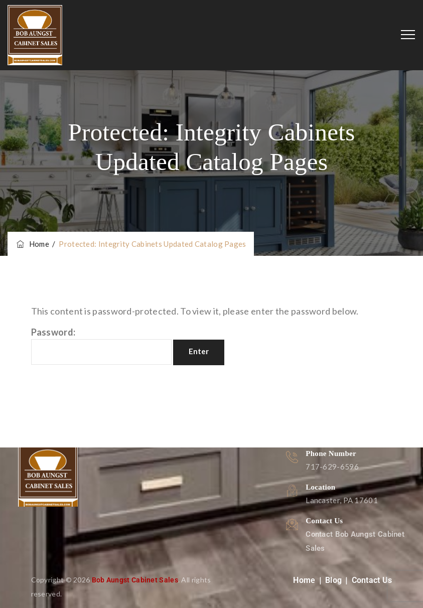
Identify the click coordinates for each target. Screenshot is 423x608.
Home (32, 243)
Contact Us (372, 580)
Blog (333, 580)
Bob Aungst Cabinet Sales (135, 580)
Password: (101, 346)
